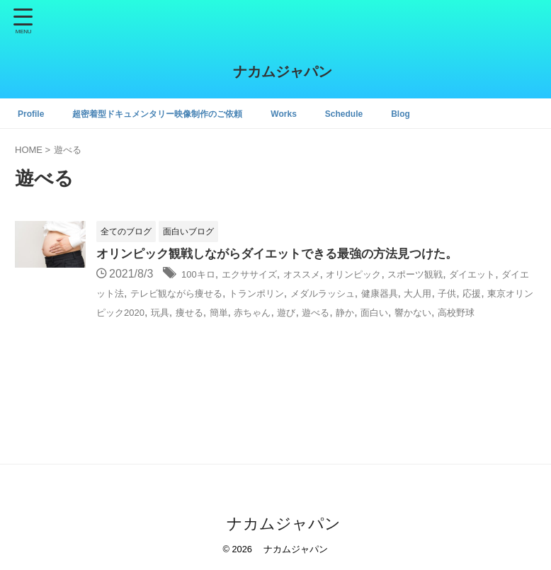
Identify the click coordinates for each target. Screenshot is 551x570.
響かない (206, 330)
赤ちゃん (455, 312)
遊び (495, 312)
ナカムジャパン (275, 71)
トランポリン (365, 293)
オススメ (326, 275)
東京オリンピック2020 (270, 312)
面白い (160, 330)
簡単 (415, 312)
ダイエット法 (171, 293)
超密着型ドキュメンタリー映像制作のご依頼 (176, 113)
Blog (445, 113)
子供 (165, 312)
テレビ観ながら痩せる (267, 293)
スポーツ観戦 (463, 275)
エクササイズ (263, 275)
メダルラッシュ (444, 293)
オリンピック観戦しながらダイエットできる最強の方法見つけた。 (287, 255)
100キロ (202, 275)
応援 (194, 312)
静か (125, 330)
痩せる (380, 312)
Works (319, 113)
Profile (33, 113)
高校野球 (257, 330)
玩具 (345, 312)
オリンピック (389, 275)
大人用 (131, 312)
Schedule (384, 113)
